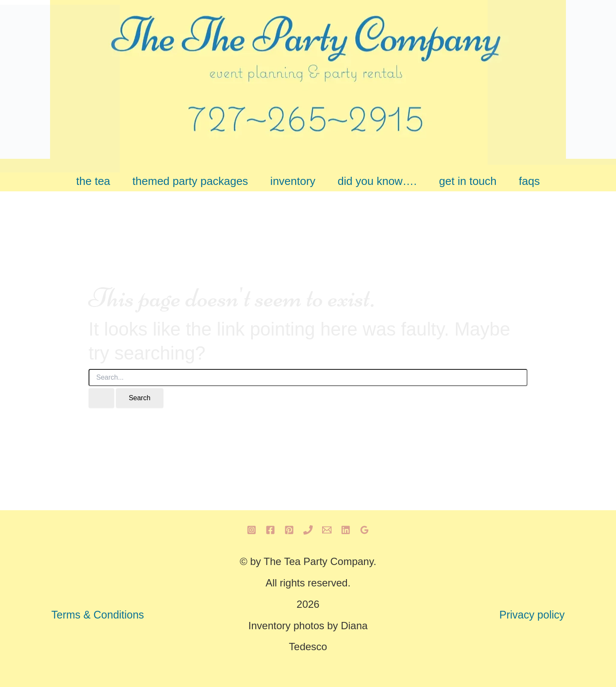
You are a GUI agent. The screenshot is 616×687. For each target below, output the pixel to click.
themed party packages (190, 181)
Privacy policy (532, 615)
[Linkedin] (345, 530)
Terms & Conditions (97, 615)
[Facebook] (270, 530)
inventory (293, 181)
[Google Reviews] (364, 530)
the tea (93, 181)
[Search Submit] (101, 398)
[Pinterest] (289, 530)
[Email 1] (327, 530)
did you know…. (377, 181)
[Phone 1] (308, 530)
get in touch (467, 181)
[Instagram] (251, 530)
